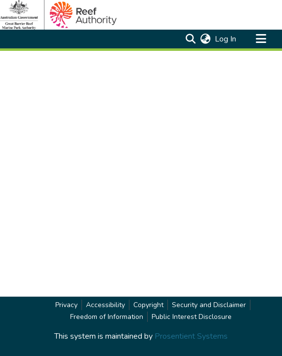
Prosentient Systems (191, 336)
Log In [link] (226, 39)
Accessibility (105, 305)
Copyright (148, 305)
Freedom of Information (106, 316)
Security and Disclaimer (209, 305)
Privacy (66, 305)
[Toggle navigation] (261, 39)
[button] (190, 39)
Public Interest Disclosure (192, 316)
